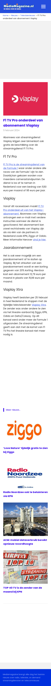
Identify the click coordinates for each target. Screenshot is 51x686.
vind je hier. (39, 239)
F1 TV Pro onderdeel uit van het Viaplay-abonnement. (23, 210)
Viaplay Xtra (39, 305)
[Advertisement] (25, 50)
